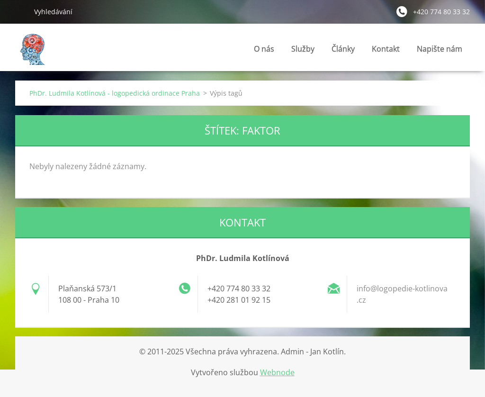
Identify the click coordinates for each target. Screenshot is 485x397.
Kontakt (386, 51)
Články (343, 51)
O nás (264, 49)
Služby (302, 51)
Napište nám (439, 49)
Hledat (21, 11)
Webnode (277, 372)
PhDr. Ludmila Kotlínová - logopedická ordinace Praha (114, 93)
